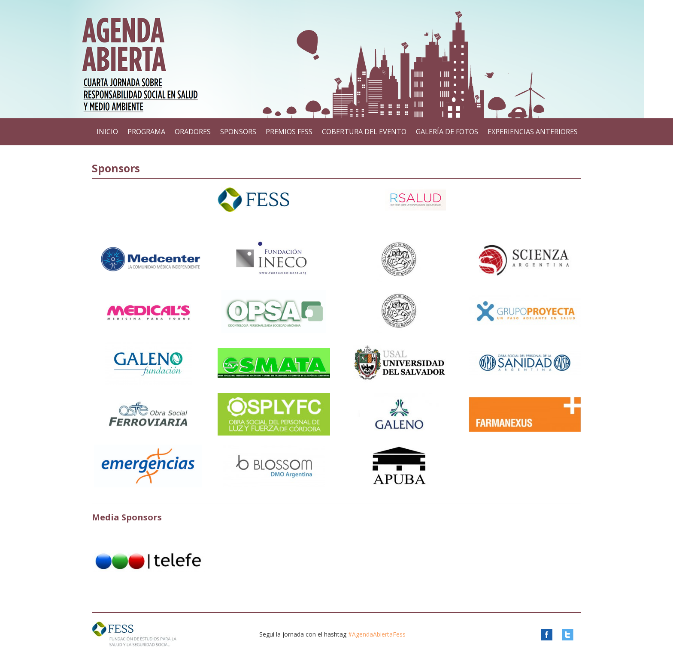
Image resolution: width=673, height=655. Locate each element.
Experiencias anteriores (533, 131)
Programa (146, 131)
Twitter (571, 634)
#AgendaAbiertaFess (377, 634)
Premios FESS (289, 131)
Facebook (550, 634)
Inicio (107, 131)
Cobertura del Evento (364, 131)
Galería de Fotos (447, 131)
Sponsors (238, 131)
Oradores (193, 131)
